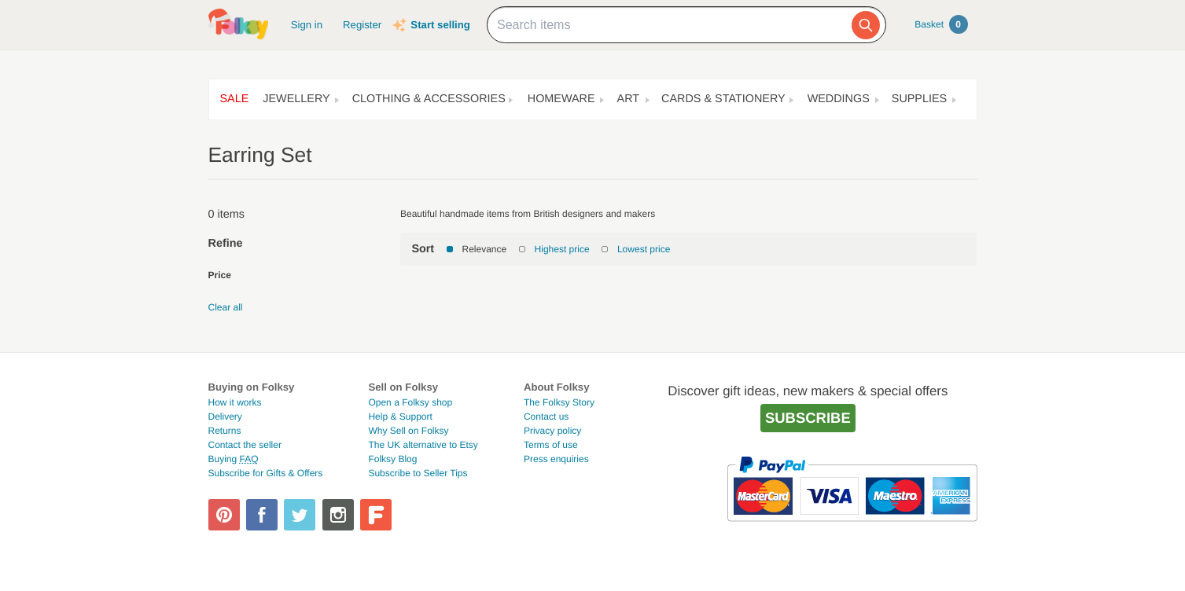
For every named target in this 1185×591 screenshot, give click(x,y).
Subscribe (808, 417)
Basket (941, 24)
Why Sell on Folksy (408, 430)
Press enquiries (556, 458)
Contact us (546, 416)
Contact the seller (245, 444)
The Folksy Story (559, 402)
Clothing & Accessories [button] (429, 99)
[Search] (866, 25)
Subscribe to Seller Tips (417, 473)
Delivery (225, 416)
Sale (234, 99)
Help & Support (400, 416)
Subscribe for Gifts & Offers (265, 473)
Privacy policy (552, 430)
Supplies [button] (919, 99)
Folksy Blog (392, 458)
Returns (224, 430)
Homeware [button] (561, 99)
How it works (235, 402)
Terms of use (551, 444)
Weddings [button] (839, 99)
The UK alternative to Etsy (422, 444)
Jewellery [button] (296, 99)
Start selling (439, 25)
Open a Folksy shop (410, 402)
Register (362, 25)
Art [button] (628, 99)
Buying (233, 458)
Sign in (306, 25)
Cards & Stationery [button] (723, 99)
